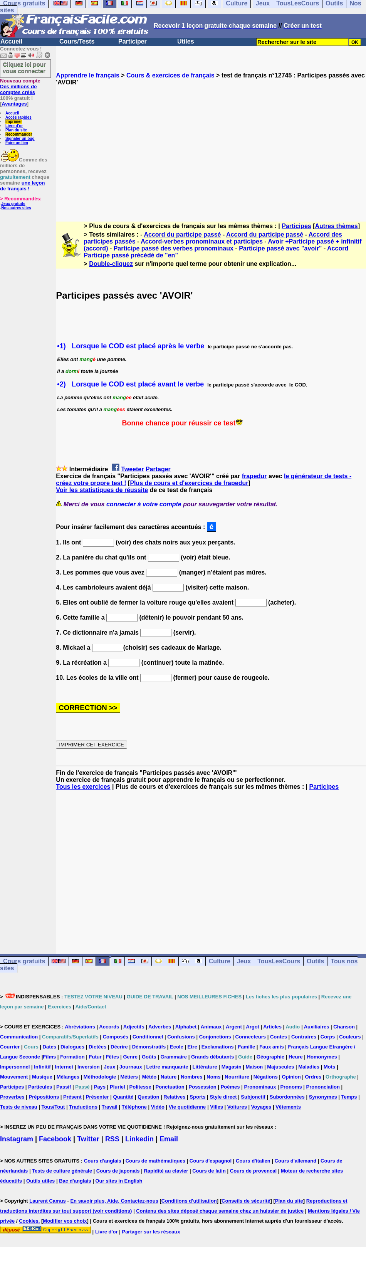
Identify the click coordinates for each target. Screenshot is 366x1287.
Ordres (313, 1077)
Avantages (14, 104)
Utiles (185, 41)
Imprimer (13, 121)
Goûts (149, 1057)
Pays (100, 1087)
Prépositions (44, 1097)
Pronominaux (260, 1087)
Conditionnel (148, 1037)
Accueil (11, 41)
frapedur (254, 476)
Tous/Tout (53, 1107)
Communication (19, 1037)
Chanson (344, 1027)
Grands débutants (212, 1057)
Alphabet (186, 1027)
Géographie (270, 1057)
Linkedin (139, 1139)
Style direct (223, 1097)
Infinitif (42, 1067)
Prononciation (323, 1087)
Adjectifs (133, 1027)
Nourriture (237, 1077)
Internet (64, 1067)
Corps (328, 1037)
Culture (219, 961)
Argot (252, 1027)
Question (148, 1097)
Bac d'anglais (75, 1181)
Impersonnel (15, 1067)
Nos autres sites (16, 208)
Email (168, 1139)
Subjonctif (253, 1097)
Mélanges (68, 1077)
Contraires (303, 1037)
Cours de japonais (118, 1171)
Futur (95, 1057)
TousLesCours (278, 961)
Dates (49, 1047)
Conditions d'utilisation (189, 1201)
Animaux (211, 1027)
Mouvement (14, 1077)
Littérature (204, 1067)
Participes (296, 226)
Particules (40, 1087)
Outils (315, 961)
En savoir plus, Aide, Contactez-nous (114, 1201)
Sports (197, 1097)
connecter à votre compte (143, 504)
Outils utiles (40, 1181)
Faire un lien (16, 143)
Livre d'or (14, 126)
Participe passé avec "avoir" (280, 248)
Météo (149, 1077)
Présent (72, 1097)
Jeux (244, 961)
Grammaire (173, 1057)
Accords (109, 1027)
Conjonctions (215, 1037)
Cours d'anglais (102, 1161)
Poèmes (230, 1087)
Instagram (16, 1139)
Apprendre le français (87, 75)
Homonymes (322, 1057)
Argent (234, 1027)
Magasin (232, 1067)
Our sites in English (118, 1181)
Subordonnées (287, 1097)
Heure (296, 1057)
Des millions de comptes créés (20, 86)
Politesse (140, 1087)
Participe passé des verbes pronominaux (173, 248)
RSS (112, 1139)
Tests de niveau (18, 1107)
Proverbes (12, 1097)
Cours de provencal (253, 1171)
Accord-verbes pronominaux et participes (202, 241)
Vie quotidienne (187, 1107)
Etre (192, 1047)
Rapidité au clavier (166, 1171)
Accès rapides (18, 117)
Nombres (191, 1077)
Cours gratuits (24, 961)
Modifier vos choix (65, 1221)
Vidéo (158, 1107)
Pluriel (117, 1087)
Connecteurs (250, 1037)
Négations (266, 1077)
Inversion (88, 1067)
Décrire (119, 1047)
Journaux (130, 1067)
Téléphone (134, 1107)
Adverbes (159, 1027)
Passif (63, 1087)
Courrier (10, 1047)
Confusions (181, 1037)
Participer (132, 41)
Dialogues (72, 1047)
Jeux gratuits (13, 204)
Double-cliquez (111, 263)
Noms (213, 1077)
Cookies (29, 1221)
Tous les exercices (83, 786)
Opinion (291, 1077)
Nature (168, 1077)
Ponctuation (170, 1087)
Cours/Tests (76, 41)
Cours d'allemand (296, 1161)
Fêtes (112, 1057)
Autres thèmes (336, 226)
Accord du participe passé (182, 234)
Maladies (308, 1067)
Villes (216, 1107)
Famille (246, 1047)
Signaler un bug (20, 138)
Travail (110, 1107)
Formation (72, 1057)
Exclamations (217, 1047)
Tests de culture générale (62, 1171)
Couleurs (350, 1037)
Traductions (83, 1107)
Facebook (55, 1139)
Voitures (237, 1107)
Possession (203, 1087)
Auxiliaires (316, 1027)
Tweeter (132, 469)
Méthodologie (100, 1077)
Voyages (261, 1107)
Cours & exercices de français (170, 75)
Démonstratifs (149, 1047)
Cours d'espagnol (211, 1161)
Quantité (123, 1097)
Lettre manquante (167, 1067)
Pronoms (291, 1087)
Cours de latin (209, 1171)
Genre (130, 1057)
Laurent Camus (47, 1201)
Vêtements (288, 1107)
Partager (158, 469)
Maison (254, 1067)
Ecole (176, 1047)
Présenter (97, 1097)
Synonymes (323, 1097)
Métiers (129, 1077)
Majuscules (280, 1067)
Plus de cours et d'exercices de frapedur (189, 483)
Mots (329, 1067)
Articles (272, 1027)
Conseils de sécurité (246, 1201)
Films (49, 1057)
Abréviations (80, 1027)
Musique (42, 1077)
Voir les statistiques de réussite (102, 490)
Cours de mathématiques (155, 1161)
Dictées (97, 1047)
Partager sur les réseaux (151, 1232)
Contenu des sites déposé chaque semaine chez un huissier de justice (220, 1211)
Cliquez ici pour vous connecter (24, 67)
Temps (349, 1097)
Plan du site (16, 130)
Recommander (18, 134)
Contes (278, 1037)
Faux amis (271, 1047)
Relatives (174, 1097)
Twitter (88, 1139)
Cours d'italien (253, 1161)
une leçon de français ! (22, 186)
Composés (115, 1037)
